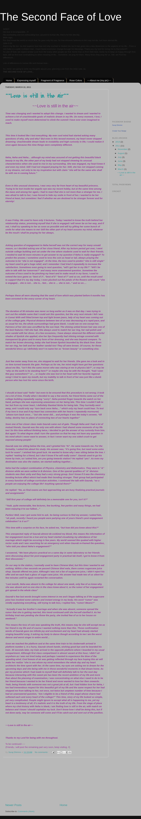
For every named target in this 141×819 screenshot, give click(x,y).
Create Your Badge (119, 131)
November (123, 149)
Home (9, 80)
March (121, 169)
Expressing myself (26, 80)
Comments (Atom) (26, 811)
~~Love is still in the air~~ (37, 96)
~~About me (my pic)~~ (99, 80)
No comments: (42, 752)
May (120, 165)
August (121, 153)
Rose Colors (75, 80)
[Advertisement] (55, 780)
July (120, 157)
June (120, 161)
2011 (118, 146)
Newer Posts (13, 805)
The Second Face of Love (61, 17)
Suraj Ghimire (117, 125)
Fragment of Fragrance (52, 80)
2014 (118, 142)
